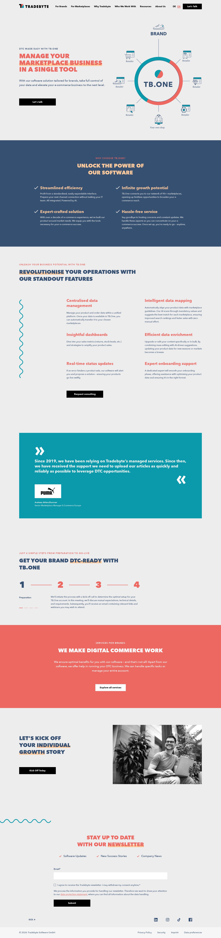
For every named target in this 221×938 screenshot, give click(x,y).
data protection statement (73, 894)
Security (161, 932)
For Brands (61, 6)
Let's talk (38, 102)
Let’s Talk (192, 6)
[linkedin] (156, 920)
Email (57, 869)
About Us (160, 6)
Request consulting (85, 394)
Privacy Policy (145, 932)
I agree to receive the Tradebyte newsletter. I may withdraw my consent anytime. (98, 885)
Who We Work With (125, 6)
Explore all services (110, 687)
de (174, 6)
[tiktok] (178, 919)
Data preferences (193, 932)
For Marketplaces (80, 6)
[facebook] (190, 920)
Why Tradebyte (102, 6)
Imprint (174, 932)
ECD (32, 919)
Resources (145, 6)
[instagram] (167, 919)
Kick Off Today (37, 770)
